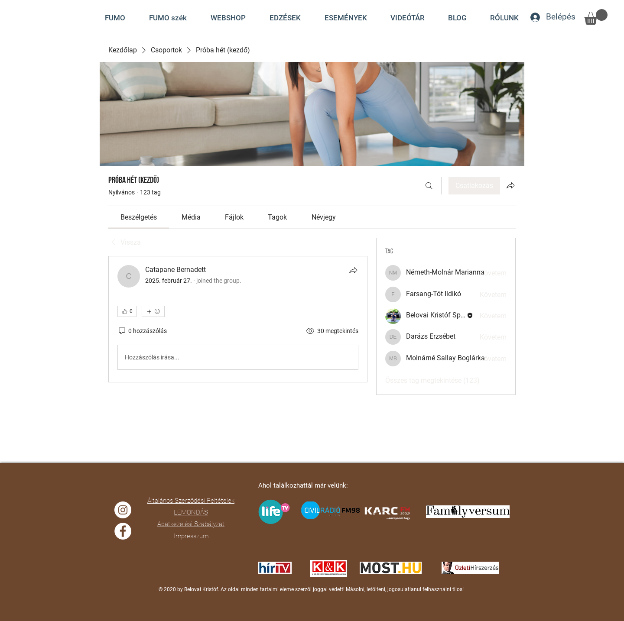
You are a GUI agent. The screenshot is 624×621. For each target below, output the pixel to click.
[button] (407, 18)
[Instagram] (122, 509)
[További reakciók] (153, 311)
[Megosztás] (353, 270)
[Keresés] (429, 185)
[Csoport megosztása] (510, 185)
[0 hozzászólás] (142, 331)
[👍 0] (126, 311)
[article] (237, 319)
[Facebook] (122, 531)
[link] (138, 217)
